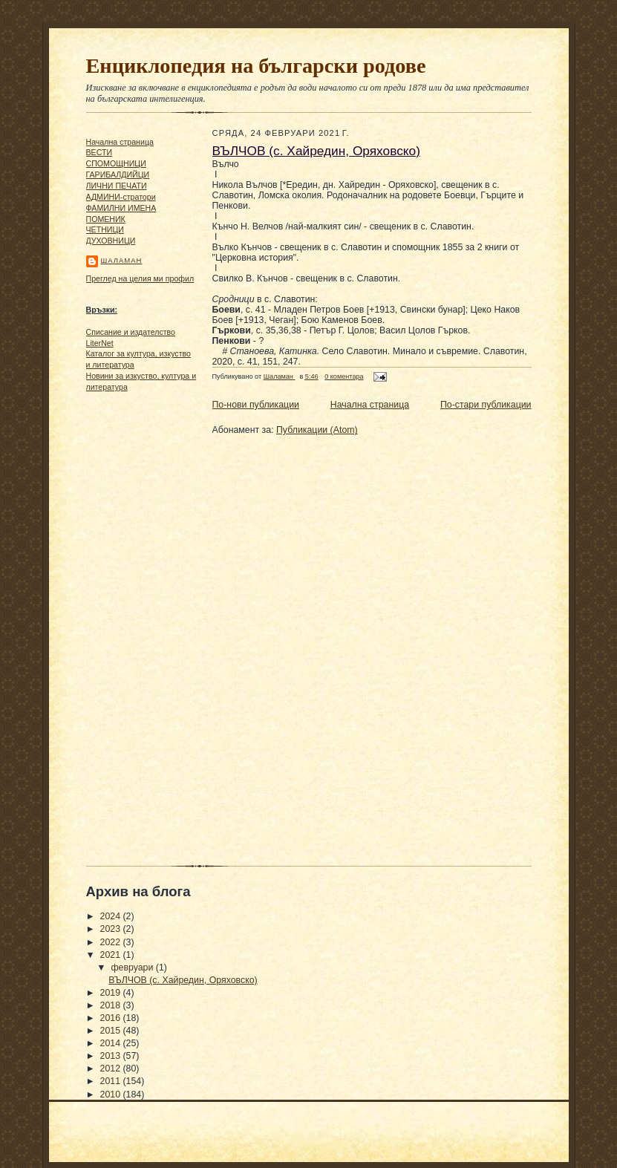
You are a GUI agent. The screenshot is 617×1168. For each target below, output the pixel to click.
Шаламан (122, 260)
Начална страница (120, 141)
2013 (111, 1056)
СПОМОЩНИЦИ (116, 163)
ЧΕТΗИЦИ (105, 229)
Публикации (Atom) (317, 430)
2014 (111, 1043)
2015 (111, 1030)
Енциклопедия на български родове (256, 65)
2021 (111, 955)
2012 (111, 1068)
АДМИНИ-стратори (121, 196)
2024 (111, 916)
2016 (111, 1018)
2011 (111, 1081)
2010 (111, 1094)
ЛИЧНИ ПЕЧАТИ (116, 185)
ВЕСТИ (99, 152)
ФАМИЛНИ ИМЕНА (121, 207)
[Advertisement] (130, 624)
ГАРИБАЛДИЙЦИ (118, 174)
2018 (111, 1005)
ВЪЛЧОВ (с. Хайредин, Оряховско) (316, 150)
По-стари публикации (486, 404)
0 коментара (343, 376)
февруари (133, 967)
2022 (111, 942)
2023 (111, 929)
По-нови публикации (255, 404)
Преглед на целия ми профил (140, 278)
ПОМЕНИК (105, 219)
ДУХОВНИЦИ (111, 240)
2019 (111, 993)
